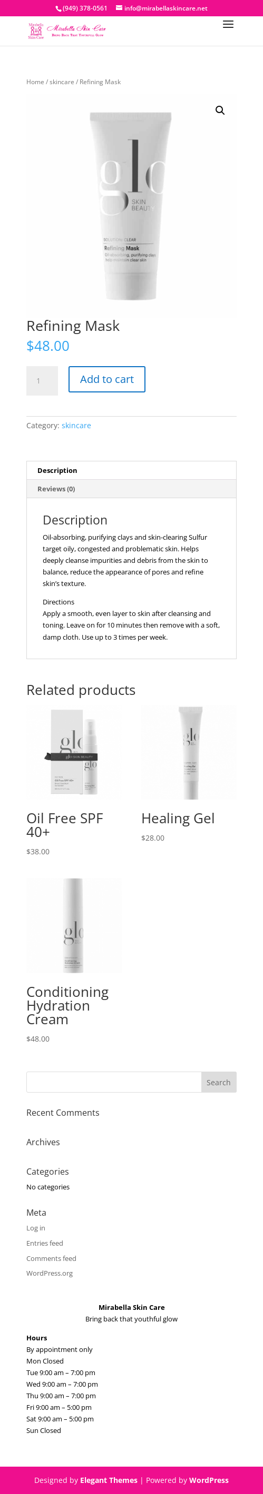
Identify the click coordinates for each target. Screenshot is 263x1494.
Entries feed (44, 1243)
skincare (62, 81)
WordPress (209, 1480)
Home (35, 81)
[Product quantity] (42, 381)
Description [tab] (57, 470)
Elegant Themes (109, 1480)
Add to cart (107, 379)
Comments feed (51, 1258)
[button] (220, 110)
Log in (35, 1228)
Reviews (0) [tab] (56, 488)
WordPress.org (49, 1273)
